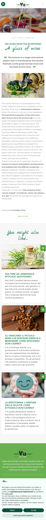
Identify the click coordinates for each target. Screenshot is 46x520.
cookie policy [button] (8, 494)
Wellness (20, 38)
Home (14, 38)
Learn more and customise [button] (23, 515)
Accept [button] (33, 510)
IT (42, 4)
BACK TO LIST (23, 216)
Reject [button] (12, 510)
